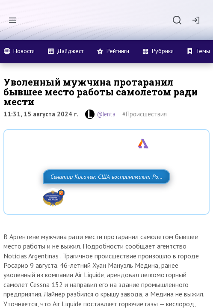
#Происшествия (144, 114)
